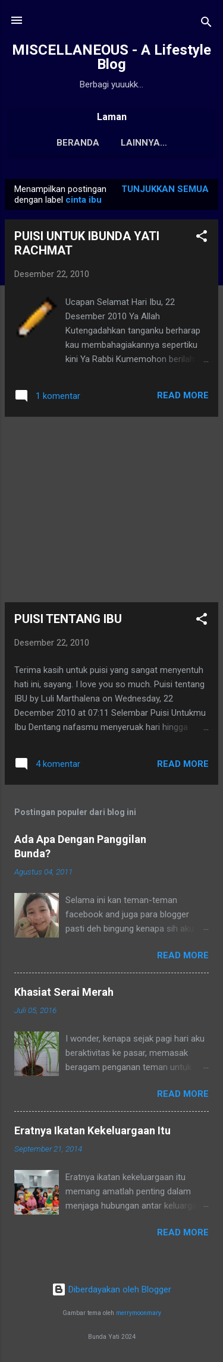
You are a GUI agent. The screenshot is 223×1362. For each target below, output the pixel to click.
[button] (201, 240)
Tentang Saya (143, 142)
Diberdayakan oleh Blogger (111, 1291)
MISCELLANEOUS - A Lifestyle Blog (111, 57)
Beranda (66, 142)
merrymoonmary (138, 1315)
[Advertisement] (111, 512)
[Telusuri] (206, 24)
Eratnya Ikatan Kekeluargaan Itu (92, 1133)
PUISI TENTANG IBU (68, 621)
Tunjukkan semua (165, 191)
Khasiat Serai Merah (64, 994)
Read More (183, 397)
